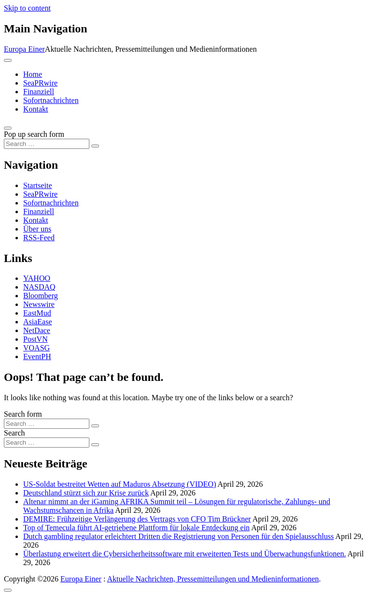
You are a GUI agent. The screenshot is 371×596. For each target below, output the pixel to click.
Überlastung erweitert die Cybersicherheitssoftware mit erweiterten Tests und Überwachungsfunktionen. (184, 554)
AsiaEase (37, 322)
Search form (23, 414)
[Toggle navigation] (8, 60)
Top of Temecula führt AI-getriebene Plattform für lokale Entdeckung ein (136, 527)
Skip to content (27, 8)
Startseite (37, 185)
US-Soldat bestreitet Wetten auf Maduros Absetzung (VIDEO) (119, 484)
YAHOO (36, 278)
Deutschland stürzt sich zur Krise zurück (86, 493)
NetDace (36, 330)
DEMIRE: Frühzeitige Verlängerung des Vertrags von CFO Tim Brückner (137, 519)
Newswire (39, 304)
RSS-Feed (39, 237)
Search (14, 433)
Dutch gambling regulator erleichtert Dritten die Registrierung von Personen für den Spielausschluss (178, 536)
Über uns (37, 229)
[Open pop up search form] (8, 128)
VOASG (36, 348)
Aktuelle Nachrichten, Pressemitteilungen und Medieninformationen (213, 579)
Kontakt (35, 109)
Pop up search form (34, 134)
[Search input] (46, 144)
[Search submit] (95, 146)
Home (32, 74)
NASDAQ (39, 287)
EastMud (37, 313)
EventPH (37, 356)
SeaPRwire (40, 83)
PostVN (35, 339)
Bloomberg (40, 295)
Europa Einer (24, 49)
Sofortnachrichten (51, 100)
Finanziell (38, 91)
